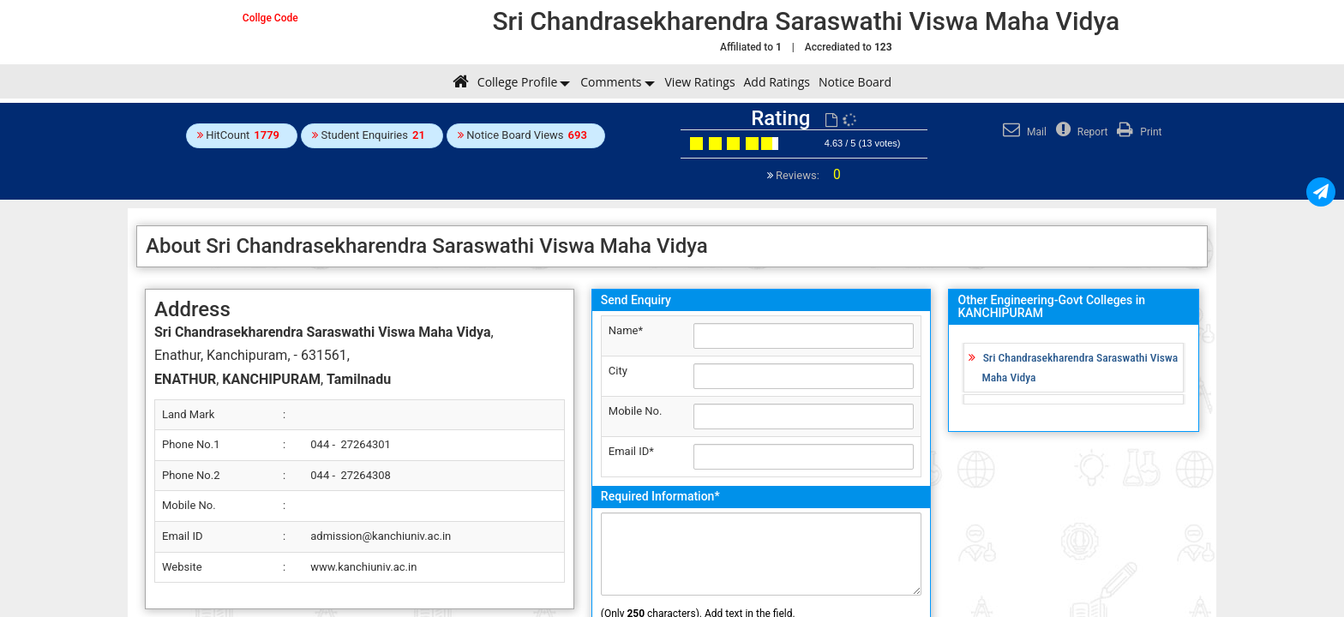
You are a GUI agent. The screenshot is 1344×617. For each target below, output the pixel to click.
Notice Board (855, 82)
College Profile (517, 82)
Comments (610, 82)
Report (1080, 132)
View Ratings (700, 82)
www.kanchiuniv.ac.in (363, 566)
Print (1137, 132)
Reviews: (807, 175)
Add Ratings (777, 82)
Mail (1023, 132)
